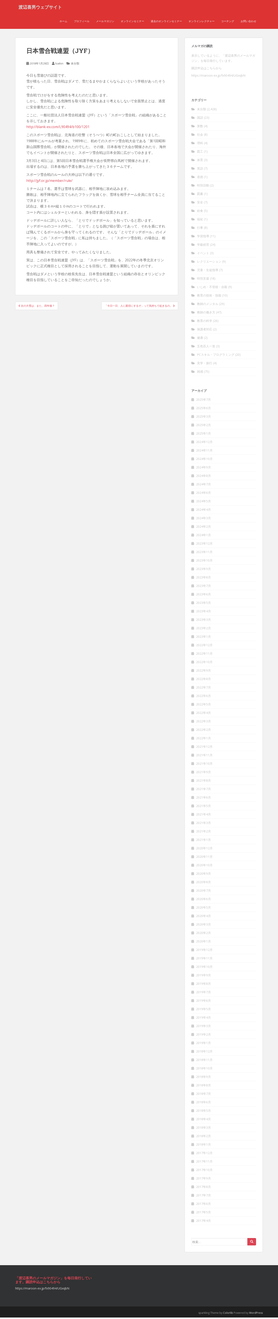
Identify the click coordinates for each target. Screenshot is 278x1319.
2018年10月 (204, 1070)
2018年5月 (203, 1112)
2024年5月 (203, 503)
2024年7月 (203, 486)
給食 (200, 212)
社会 (200, 136)
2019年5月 (203, 1010)
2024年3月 (203, 519)
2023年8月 (203, 579)
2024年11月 (204, 452)
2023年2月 (203, 629)
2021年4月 (203, 816)
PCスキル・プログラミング (215, 356)
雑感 (200, 373)
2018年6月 (203, 1104)
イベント (203, 254)
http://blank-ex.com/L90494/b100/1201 (57, 128)
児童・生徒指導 (207, 271)
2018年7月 (203, 1095)
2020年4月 (203, 917)
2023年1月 (203, 638)
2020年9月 (203, 875)
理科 (200, 144)
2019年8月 (203, 985)
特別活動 (203, 187)
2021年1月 (203, 841)
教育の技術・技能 (209, 297)
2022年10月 (204, 663)
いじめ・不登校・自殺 (212, 288)
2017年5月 (203, 1214)
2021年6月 (203, 799)
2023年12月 (204, 545)
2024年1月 (203, 536)
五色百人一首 (206, 348)
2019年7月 (203, 993)
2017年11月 (204, 1163)
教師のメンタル (207, 305)
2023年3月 (203, 621)
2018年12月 (204, 1053)
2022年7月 (203, 689)
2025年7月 (203, 401)
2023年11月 (204, 553)
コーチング (227, 23)
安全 (200, 204)
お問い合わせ (248, 23)
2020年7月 (203, 892)
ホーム (63, 23)
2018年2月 (203, 1137)
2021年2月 (203, 833)
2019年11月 (204, 960)
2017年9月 (203, 1180)
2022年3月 (203, 723)
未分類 (75, 65)
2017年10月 (204, 1171)
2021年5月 (203, 807)
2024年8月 (203, 477)
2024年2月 (203, 528)
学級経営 (203, 246)
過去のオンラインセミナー (166, 23)
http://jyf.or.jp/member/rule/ (49, 182)
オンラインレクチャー (202, 23)
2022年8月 (203, 680)
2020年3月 (203, 926)
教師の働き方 (206, 314)
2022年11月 (204, 655)
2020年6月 (203, 900)
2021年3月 (203, 824)
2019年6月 (203, 1002)
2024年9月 (203, 469)
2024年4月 (203, 511)
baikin (59, 65)
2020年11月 (204, 858)
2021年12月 (204, 748)
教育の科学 (204, 322)
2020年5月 (203, 909)
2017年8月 (203, 1188)
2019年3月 (203, 1027)
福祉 (200, 221)
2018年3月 (203, 1129)
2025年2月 (203, 426)
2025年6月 (203, 409)
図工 (200, 153)
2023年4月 (203, 613)
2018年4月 (203, 1120)
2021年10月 (204, 765)
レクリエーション (209, 263)
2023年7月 (203, 587)
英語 (200, 170)
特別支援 (203, 280)
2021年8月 (203, 782)
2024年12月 (204, 443)
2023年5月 (203, 604)
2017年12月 (204, 1154)
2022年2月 (203, 731)
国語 (200, 119)
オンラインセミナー (132, 23)
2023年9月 (203, 570)
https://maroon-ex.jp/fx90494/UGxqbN (218, 77)
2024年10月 (204, 460)
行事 (200, 229)
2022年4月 (203, 714)
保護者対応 (204, 331)
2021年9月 (203, 773)
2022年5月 (203, 706)
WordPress (256, 1314)
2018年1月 (203, 1146)
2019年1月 (203, 1044)
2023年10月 (204, 562)
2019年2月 (203, 1036)
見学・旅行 (204, 364)
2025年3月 (203, 418)
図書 (200, 195)
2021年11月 (204, 756)
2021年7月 (203, 790)
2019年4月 (203, 1019)
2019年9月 (203, 977)
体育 (200, 161)
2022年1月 (203, 740)
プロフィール (81, 23)
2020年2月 (203, 934)
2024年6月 (203, 494)
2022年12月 (204, 646)
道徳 (200, 178)
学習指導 (203, 237)
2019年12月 (204, 951)
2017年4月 (203, 1222)
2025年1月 (203, 435)
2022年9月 (203, 672)
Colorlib (228, 1314)
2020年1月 (203, 943)
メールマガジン (105, 23)
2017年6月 (203, 1205)
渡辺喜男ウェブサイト (40, 7)
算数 (200, 127)
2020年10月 (204, 867)
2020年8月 (203, 883)
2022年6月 (203, 697)
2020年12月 (204, 850)
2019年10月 (204, 968)
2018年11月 (204, 1061)
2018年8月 (203, 1087)
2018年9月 (203, 1078)
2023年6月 (203, 596)
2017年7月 (203, 1197)
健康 (200, 339)
